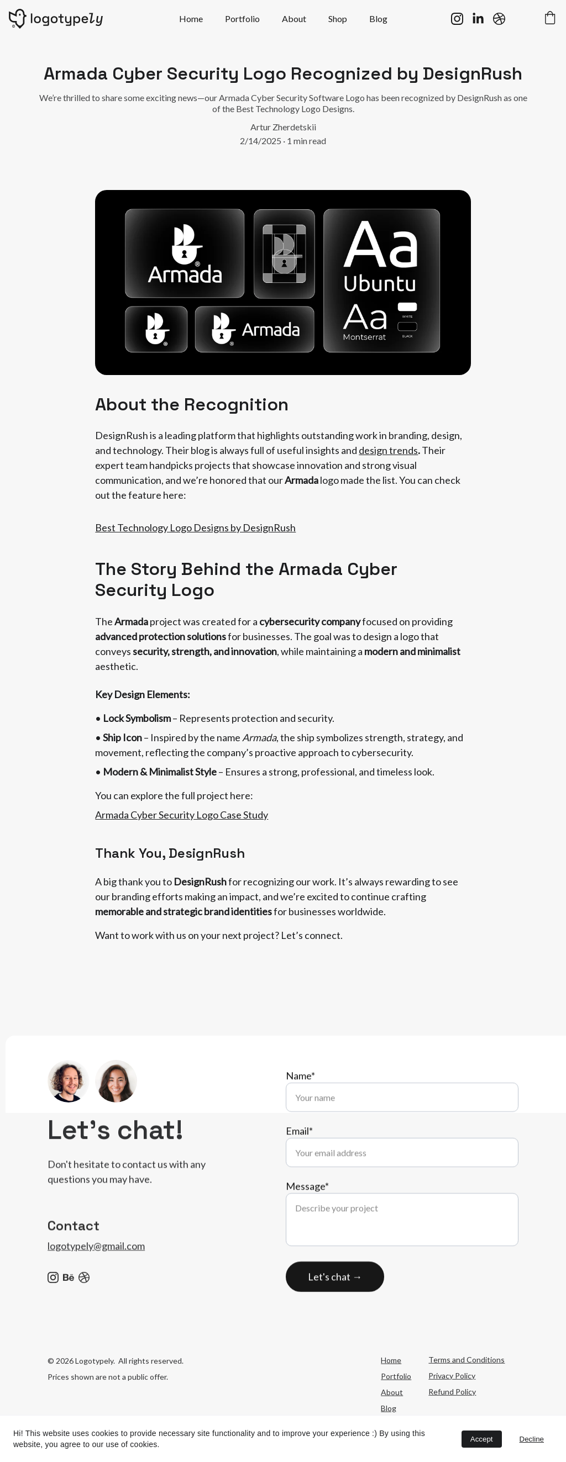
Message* (307, 1214)
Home (191, 18)
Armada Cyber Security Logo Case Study (181, 820)
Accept (481, 1439)
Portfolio (242, 18)
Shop (337, 18)
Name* (300, 1103)
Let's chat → (335, 1305)
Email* (299, 1159)
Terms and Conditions (466, 1379)
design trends (388, 456)
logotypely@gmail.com (96, 1259)
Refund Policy (452, 1411)
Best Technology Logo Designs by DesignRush (195, 533)
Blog (378, 18)
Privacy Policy (451, 1395)
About (294, 18)
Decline (532, 1439)
